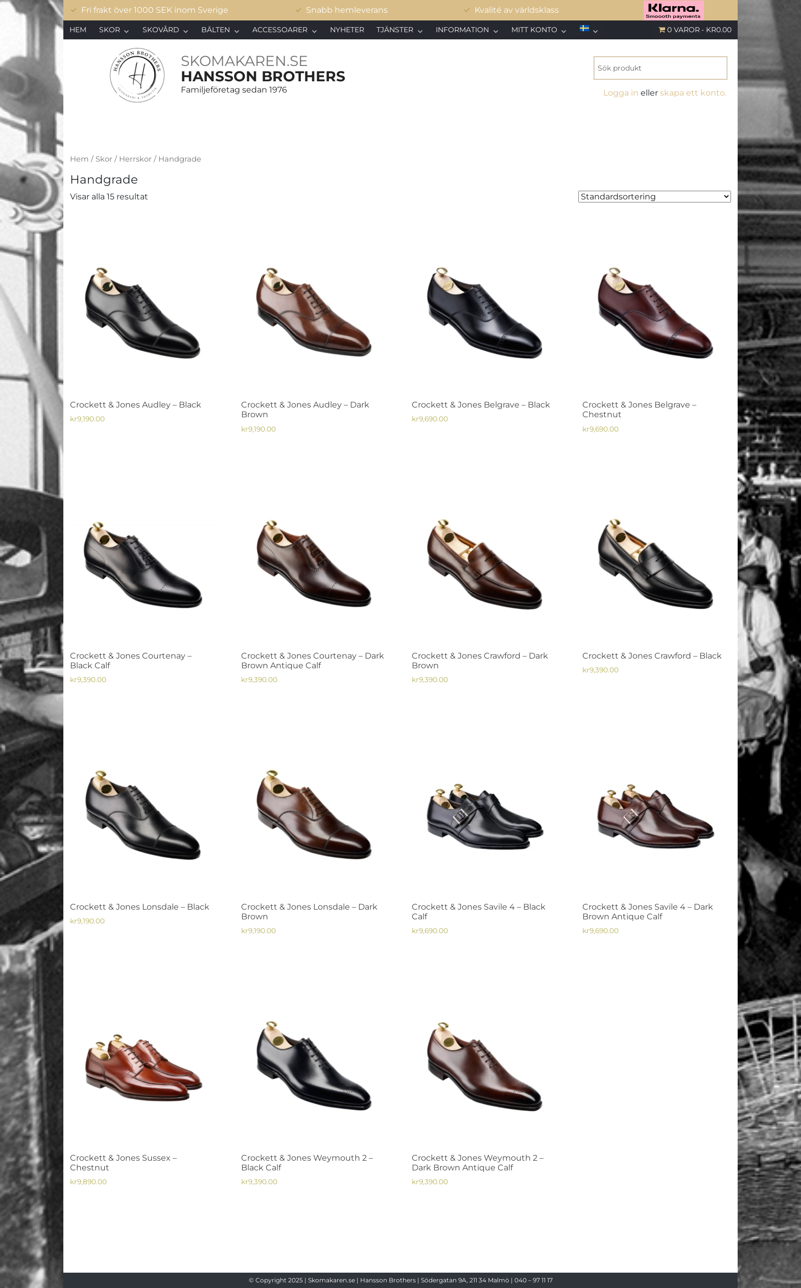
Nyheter (347, 29)
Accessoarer (280, 29)
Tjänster (394, 29)
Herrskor (135, 159)
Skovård (161, 29)
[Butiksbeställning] (654, 196)
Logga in (621, 93)
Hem (77, 29)
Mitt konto (534, 29)
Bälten (215, 29)
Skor (109, 29)
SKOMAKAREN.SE (244, 61)
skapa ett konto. (693, 93)
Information (462, 29)
